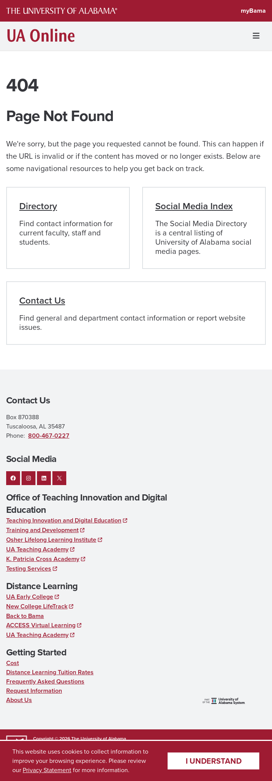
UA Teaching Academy (37, 549)
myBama (253, 10)
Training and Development (42, 530)
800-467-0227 (48, 435)
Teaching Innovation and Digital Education (63, 520)
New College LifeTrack (36, 606)
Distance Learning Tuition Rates (50, 672)
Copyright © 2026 (51, 738)
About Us (19, 699)
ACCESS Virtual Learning (41, 625)
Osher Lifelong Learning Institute (51, 539)
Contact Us (42, 300)
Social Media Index (194, 206)
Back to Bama (25, 615)
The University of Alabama (98, 738)
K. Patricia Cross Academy (42, 558)
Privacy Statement (47, 770)
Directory (38, 206)
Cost (12, 662)
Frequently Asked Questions (45, 681)
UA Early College (29, 596)
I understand (214, 761)
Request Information (34, 690)
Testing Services (28, 568)
